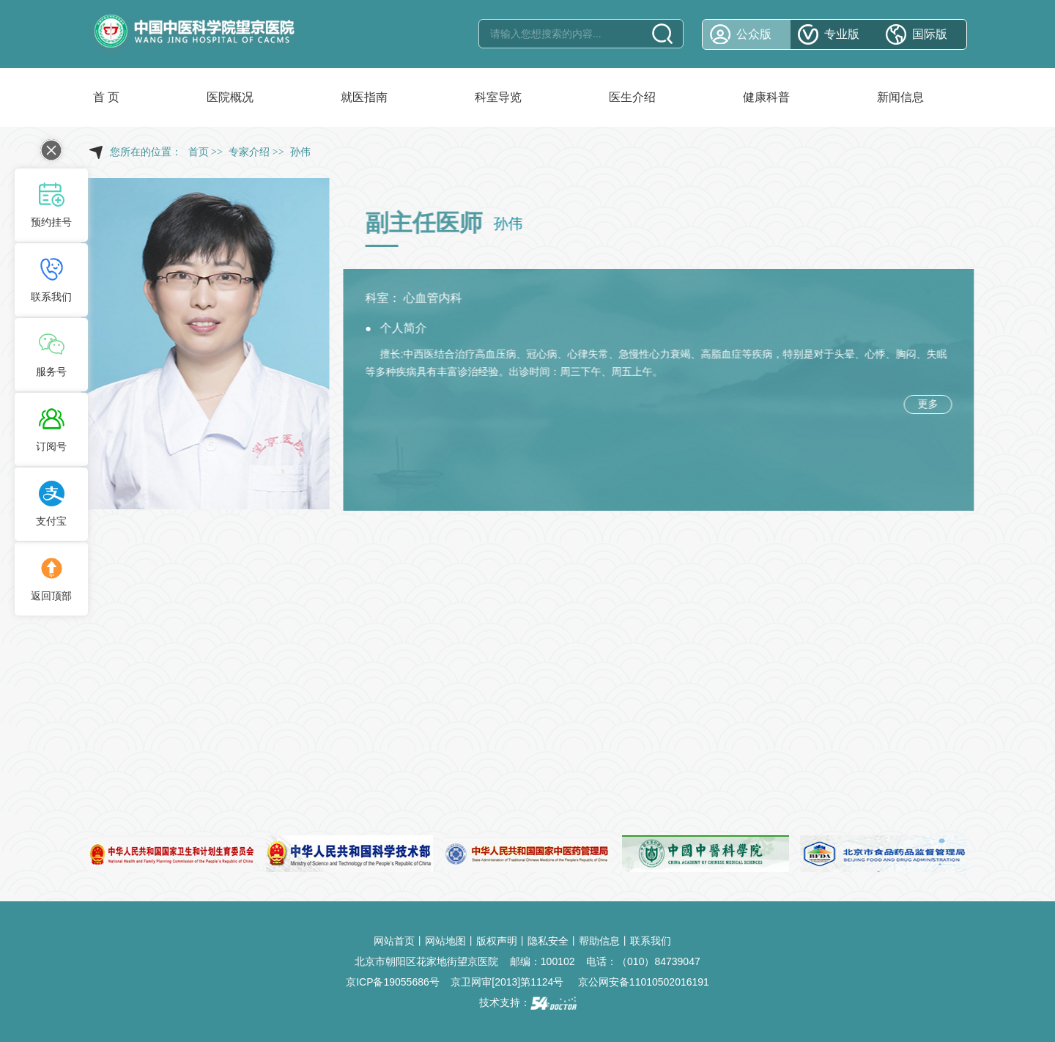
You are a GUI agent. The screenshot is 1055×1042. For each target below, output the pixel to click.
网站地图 (445, 941)
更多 (931, 404)
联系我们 (650, 941)
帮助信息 (599, 941)
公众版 (753, 34)
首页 (198, 152)
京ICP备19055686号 (393, 982)
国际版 (929, 34)
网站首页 (394, 941)
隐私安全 (548, 941)
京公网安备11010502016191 (643, 982)
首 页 (106, 97)
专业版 (841, 34)
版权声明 (496, 941)
